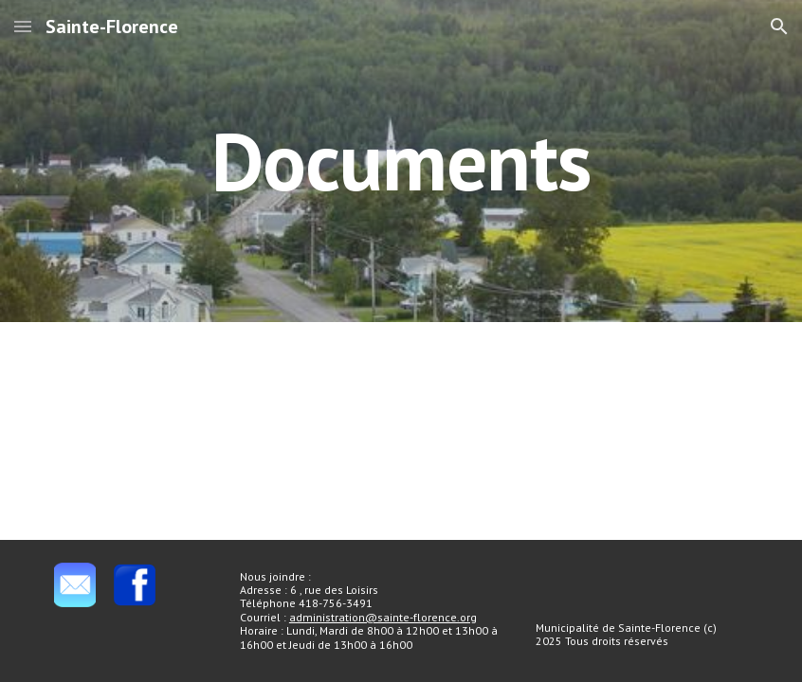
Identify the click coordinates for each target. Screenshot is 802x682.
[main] (401, 160)
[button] (23, 26)
